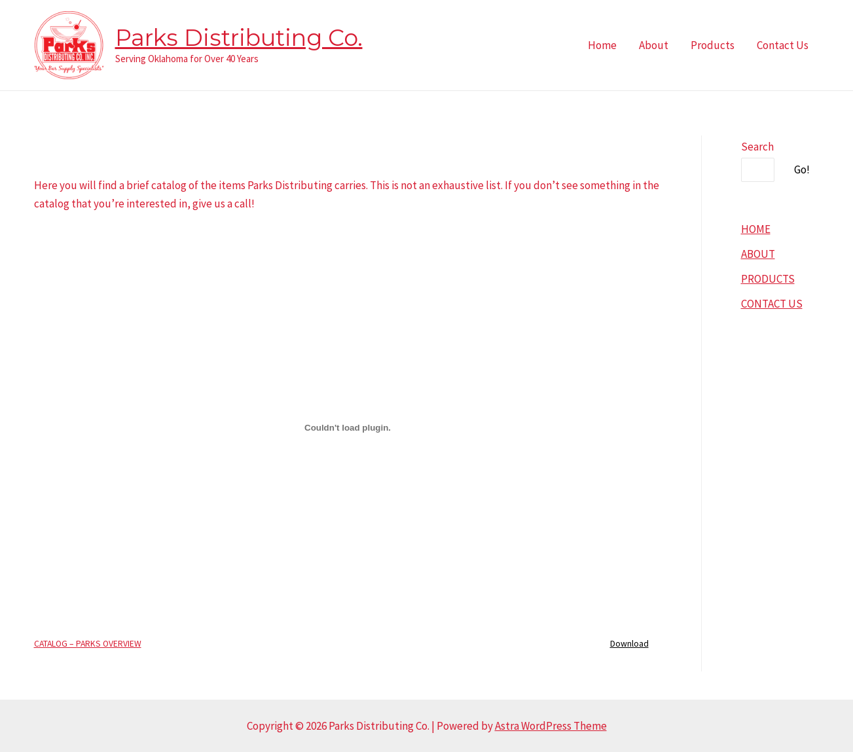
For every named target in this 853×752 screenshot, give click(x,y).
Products (713, 45)
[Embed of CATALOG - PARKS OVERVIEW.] (348, 427)
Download (629, 643)
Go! (802, 169)
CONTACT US (772, 303)
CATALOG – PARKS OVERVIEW (87, 643)
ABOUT (758, 254)
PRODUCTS (768, 279)
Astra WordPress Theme (551, 726)
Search (757, 146)
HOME (756, 229)
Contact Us (782, 45)
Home (602, 45)
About (653, 45)
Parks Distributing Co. (239, 38)
